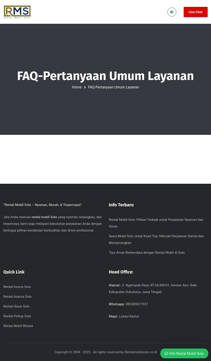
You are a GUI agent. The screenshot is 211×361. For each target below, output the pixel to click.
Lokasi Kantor (129, 316)
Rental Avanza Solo (17, 297)
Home (77, 87)
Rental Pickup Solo (17, 316)
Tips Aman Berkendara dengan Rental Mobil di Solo (147, 253)
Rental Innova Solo (17, 287)
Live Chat (196, 12)
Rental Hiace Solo (16, 306)
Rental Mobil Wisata (18, 326)
